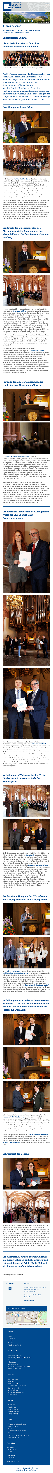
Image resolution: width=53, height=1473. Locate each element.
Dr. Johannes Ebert (39, 744)
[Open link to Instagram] (9, 1288)
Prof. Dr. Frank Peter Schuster (38, 1135)
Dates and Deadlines (14, 1356)
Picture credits (12, 1450)
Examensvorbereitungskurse (38, 865)
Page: (9, 1461)
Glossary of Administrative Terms (18, 1367)
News (9, 1360)
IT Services (11, 1381)
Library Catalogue (13, 1414)
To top (9, 1452)
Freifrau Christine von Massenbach (17, 457)
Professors (11, 1338)
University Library (13, 1379)
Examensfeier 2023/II (22, 32)
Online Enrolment (13, 1412)
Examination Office (13, 1388)
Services (10, 1375)
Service (10, 1343)
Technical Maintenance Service (18, 1435)
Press (9, 1429)
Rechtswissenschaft (32, 30)
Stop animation (44, 22)
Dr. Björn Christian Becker (11, 1142)
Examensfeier (8, 32)
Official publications (14, 1369)
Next (46, 18)
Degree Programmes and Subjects (19, 1358)
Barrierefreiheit (31, 1470)
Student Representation (15, 1393)
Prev (7, 18)
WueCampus (11, 1407)
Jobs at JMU (11, 1362)
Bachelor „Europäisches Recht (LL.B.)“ (36, 985)
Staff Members (12, 1364)
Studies (20, 30)
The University (12, 1351)
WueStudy (11, 1405)
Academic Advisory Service (16, 1386)
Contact (27, 1283)
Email (28, 1297)
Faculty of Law (13, 26)
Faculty (10, 1332)
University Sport (12, 1384)
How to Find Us (12, 1426)
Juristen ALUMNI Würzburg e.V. (13, 1117)
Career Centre (12, 1395)
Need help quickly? (13, 1438)
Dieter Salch (30, 855)
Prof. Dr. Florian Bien (13, 971)
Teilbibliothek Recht (14, 1345)
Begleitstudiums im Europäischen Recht (16, 973)
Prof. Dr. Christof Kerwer (22, 179)
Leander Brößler (20, 311)
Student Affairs (12, 1390)
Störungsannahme (13, 1433)
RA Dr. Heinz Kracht (37, 351)
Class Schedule (12, 1409)
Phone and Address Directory (17, 1424)
